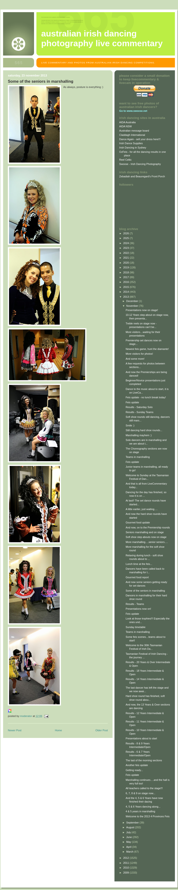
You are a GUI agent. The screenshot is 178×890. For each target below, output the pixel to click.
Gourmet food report (137, 577)
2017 (126, 277)
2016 (126, 282)
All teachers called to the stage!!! (144, 788)
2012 (126, 857)
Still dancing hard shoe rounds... (144, 430)
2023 (126, 247)
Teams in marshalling (138, 456)
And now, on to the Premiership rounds (148, 527)
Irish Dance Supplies (131, 143)
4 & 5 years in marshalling (140, 811)
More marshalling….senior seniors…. (147, 542)
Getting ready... (134, 770)
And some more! (135, 358)
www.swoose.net (137, 110)
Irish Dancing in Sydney (132, 147)
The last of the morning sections (144, 760)
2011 (126, 862)
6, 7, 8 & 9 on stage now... (140, 793)
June (129, 837)
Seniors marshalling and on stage (145, 532)
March (130, 851)
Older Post (101, 730)
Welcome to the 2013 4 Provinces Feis (147, 816)
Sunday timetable (135, 627)
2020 (126, 262)
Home (58, 730)
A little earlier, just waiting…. (142, 509)
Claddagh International (132, 134)
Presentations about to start (141, 738)
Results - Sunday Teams (139, 412)
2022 (126, 252)
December (132, 301)
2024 (126, 243)
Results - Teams (135, 604)
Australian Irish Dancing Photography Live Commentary (102, 38)
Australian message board (134, 130)
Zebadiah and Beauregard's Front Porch (142, 176)
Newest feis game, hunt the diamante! (147, 349)
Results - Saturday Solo (139, 407)
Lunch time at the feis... (139, 564)
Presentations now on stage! (142, 310)
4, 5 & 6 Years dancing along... (143, 806)
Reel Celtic (125, 159)
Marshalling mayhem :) (139, 435)
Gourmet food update (138, 522)
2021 (126, 257)
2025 (126, 238)
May (129, 841)
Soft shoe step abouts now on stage (146, 537)
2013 (126, 296)
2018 (126, 272)
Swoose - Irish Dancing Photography (140, 164)
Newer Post (14, 730)
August (130, 827)
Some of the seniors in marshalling (145, 590)
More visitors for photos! (139, 353)
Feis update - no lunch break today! (146, 397)
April (129, 846)
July (129, 832)
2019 (126, 267)
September (133, 822)
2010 (126, 867)
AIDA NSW (125, 126)
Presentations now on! (138, 608)
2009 (126, 872)
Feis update (132, 402)
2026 (126, 233)
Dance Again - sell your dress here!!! (140, 139)
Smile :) (130, 425)
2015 (126, 287)
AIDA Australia (127, 122)
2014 (126, 291)
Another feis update (137, 765)
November (132, 305)
